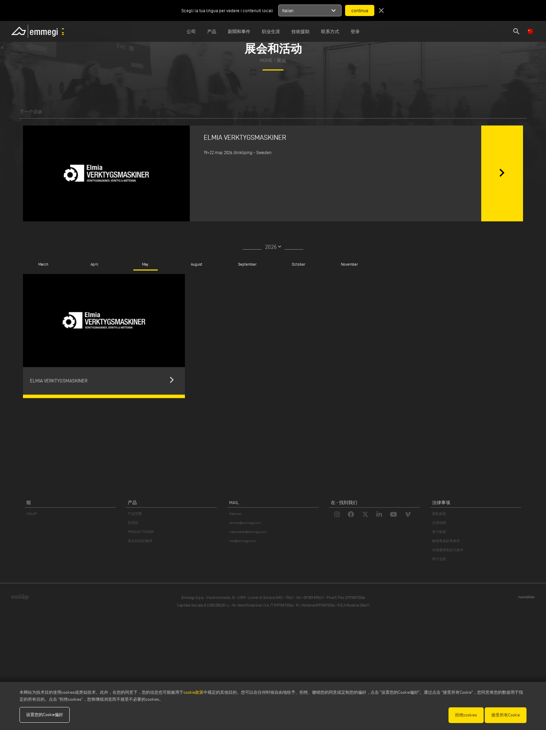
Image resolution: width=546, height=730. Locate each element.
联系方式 (330, 31)
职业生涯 (271, 31)
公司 (191, 31)
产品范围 (135, 514)
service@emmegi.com (245, 523)
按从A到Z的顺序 (140, 541)
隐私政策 (439, 514)
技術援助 (300, 31)
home (266, 60)
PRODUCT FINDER (141, 532)
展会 (281, 60)
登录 (355, 31)
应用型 (133, 523)
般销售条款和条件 (446, 541)
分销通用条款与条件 (447, 550)
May (145, 264)
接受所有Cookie (505, 715)
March (43, 264)
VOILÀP (31, 514)
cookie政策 (193, 692)
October (298, 264)
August (196, 264)
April (94, 264)
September (247, 264)
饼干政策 (439, 532)
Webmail (235, 514)
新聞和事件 (239, 31)
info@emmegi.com (242, 541)
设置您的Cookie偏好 (44, 715)
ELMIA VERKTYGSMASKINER (245, 137)
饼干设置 (439, 559)
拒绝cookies (466, 715)
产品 (211, 31)
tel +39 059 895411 (310, 597)
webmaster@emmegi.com (248, 532)
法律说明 (439, 523)
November (349, 264)
